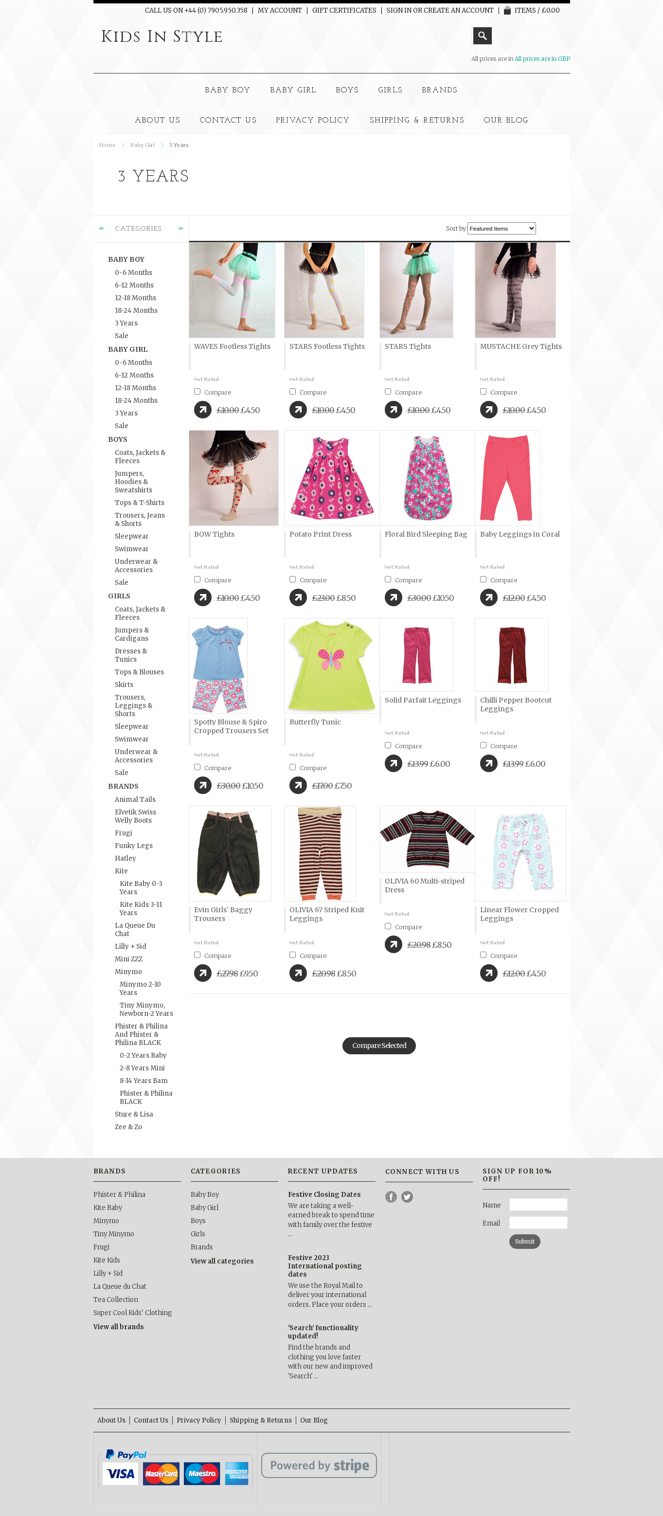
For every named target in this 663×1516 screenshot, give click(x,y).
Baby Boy (228, 90)
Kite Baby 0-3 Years (141, 888)
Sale (121, 336)
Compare (217, 392)
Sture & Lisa (134, 1114)
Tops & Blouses (139, 672)
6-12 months (134, 285)
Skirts (124, 685)
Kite (121, 871)
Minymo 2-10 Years (140, 988)
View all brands (118, 1327)
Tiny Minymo (113, 1234)
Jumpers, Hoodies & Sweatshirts (133, 481)
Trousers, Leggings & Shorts (133, 705)
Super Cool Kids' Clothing (132, 1313)
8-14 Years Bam (144, 1081)
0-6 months (133, 273)
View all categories (222, 1261)
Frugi (123, 833)
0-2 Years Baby (143, 1055)
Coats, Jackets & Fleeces (140, 457)
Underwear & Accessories (136, 566)
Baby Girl (293, 90)
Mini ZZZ (129, 959)
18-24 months (136, 311)
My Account (280, 10)
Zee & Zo (128, 1127)
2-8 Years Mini (142, 1068)
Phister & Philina (119, 1195)
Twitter (407, 1197)
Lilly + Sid (130, 946)
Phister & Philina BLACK (146, 1097)
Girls (390, 90)
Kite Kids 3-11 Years (141, 909)
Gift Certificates (344, 10)
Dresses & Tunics (131, 655)
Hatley (125, 858)
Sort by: (456, 228)
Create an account (459, 10)
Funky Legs (134, 846)
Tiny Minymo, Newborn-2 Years (146, 1009)
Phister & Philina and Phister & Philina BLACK (141, 1034)
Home (107, 145)
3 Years (126, 323)
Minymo (128, 972)
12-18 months (135, 298)
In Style (162, 37)
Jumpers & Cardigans (132, 634)
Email (491, 1223)
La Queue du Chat (135, 929)
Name (492, 1205)
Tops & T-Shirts (139, 503)
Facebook (391, 1197)
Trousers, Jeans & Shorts (140, 519)
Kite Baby (107, 1208)
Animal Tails (135, 799)
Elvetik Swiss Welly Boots (135, 816)
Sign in (399, 10)
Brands (440, 90)
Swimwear (132, 549)
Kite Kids (106, 1260)
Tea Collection (115, 1300)
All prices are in (542, 58)
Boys (347, 90)
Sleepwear (132, 536)
